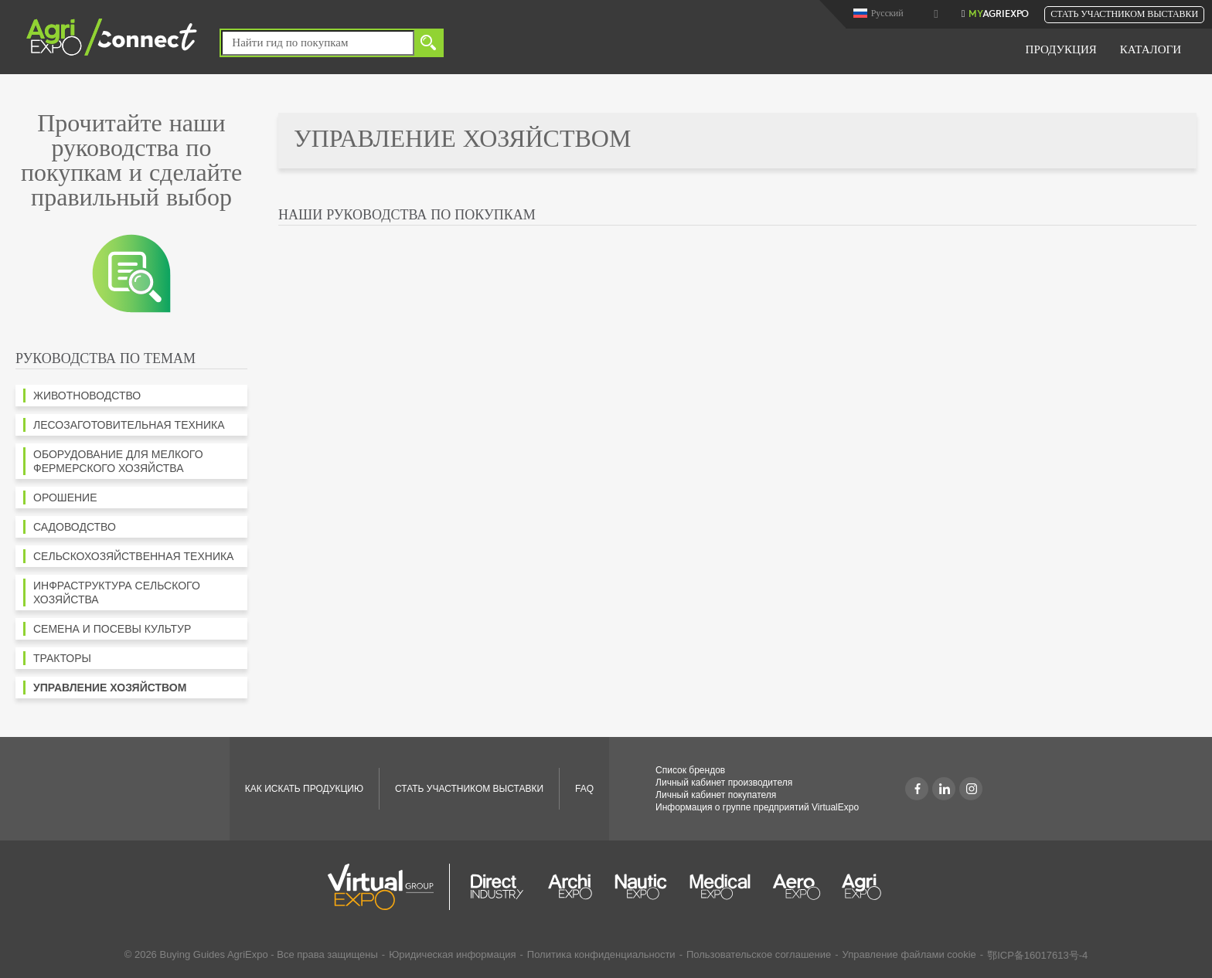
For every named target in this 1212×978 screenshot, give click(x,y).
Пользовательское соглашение (758, 954)
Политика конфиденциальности (601, 954)
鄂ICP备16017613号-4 (1037, 955)
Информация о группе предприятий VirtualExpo (757, 807)
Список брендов (690, 770)
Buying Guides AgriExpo (213, 954)
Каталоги (1150, 50)
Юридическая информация (452, 954)
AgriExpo (999, 14)
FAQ (584, 788)
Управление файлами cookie (909, 954)
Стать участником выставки (1124, 14)
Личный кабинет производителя (723, 782)
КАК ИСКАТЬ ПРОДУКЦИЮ (304, 788)
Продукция (1061, 50)
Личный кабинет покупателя (715, 795)
